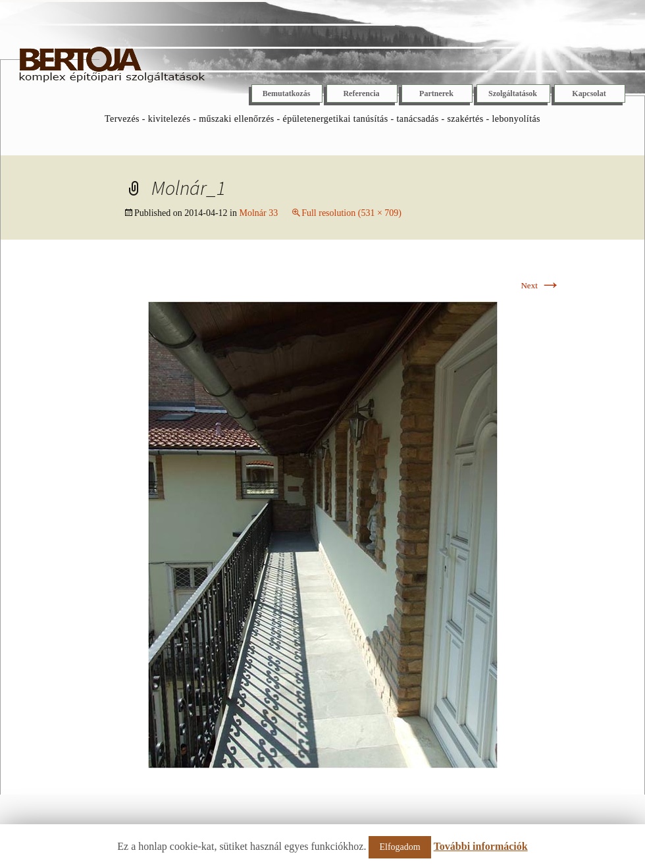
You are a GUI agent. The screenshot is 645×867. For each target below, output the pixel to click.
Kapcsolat (589, 93)
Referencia (361, 93)
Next (541, 285)
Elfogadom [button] (399, 847)
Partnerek (436, 93)
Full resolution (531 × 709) (351, 213)
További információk (481, 846)
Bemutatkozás (287, 93)
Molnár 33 (258, 213)
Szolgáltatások (512, 93)
